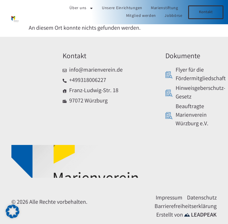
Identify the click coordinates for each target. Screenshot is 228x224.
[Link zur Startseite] (15, 20)
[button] (12, 211)
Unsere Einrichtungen (122, 8)
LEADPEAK (200, 215)
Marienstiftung (164, 8)
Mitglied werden (141, 16)
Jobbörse (173, 16)
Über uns (81, 8)
